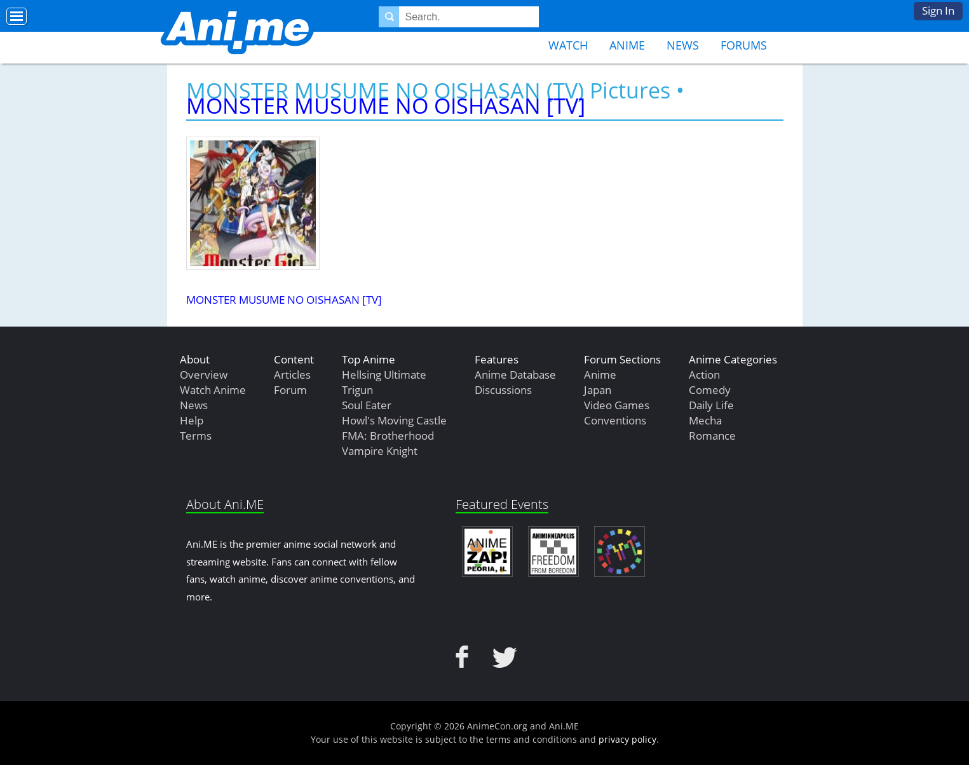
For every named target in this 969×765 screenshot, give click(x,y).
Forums (744, 45)
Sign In (938, 10)
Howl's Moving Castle (394, 420)
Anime (627, 45)
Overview (203, 374)
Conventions (615, 420)
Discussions (503, 389)
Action (704, 374)
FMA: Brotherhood (388, 435)
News (683, 45)
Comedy (710, 389)
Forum (290, 389)
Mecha (705, 420)
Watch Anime (213, 389)
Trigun (357, 389)
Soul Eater (366, 405)
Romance (712, 435)
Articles (292, 374)
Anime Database (515, 374)
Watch (568, 45)
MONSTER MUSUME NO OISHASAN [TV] (385, 105)
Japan (597, 389)
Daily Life (711, 405)
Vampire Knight (379, 450)
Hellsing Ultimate (384, 374)
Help (191, 420)
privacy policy (627, 739)
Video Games (616, 405)
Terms (196, 435)
